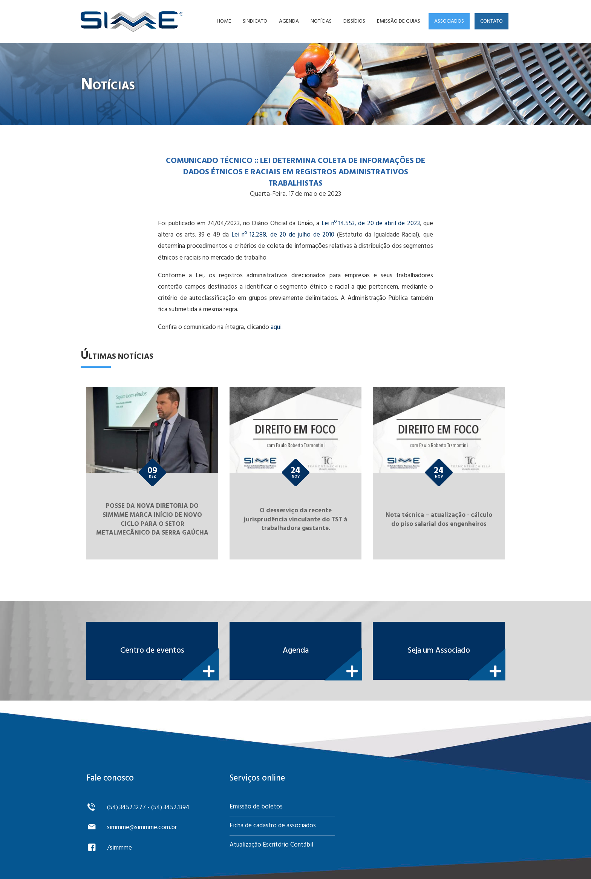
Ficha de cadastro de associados (273, 826)
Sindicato (255, 21)
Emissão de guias (398, 21)
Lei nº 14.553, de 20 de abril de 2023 (371, 223)
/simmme (119, 848)
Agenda (289, 21)
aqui (276, 327)
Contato (491, 21)
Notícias (321, 21)
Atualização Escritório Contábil (271, 845)
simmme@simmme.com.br (142, 827)
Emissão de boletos (256, 807)
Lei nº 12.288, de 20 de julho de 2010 (282, 235)
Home (224, 21)
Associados (449, 21)
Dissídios (354, 21)
